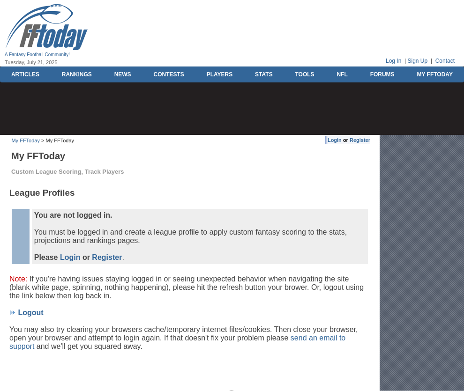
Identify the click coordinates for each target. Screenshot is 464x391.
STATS (264, 74)
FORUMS (382, 74)
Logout (30, 313)
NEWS (122, 74)
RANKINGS (77, 74)
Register (360, 140)
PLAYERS (220, 74)
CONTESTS (168, 74)
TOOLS (304, 74)
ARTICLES (25, 74)
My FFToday (25, 140)
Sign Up (417, 61)
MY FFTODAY (434, 74)
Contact (445, 61)
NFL (342, 74)
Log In (393, 61)
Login (335, 140)
